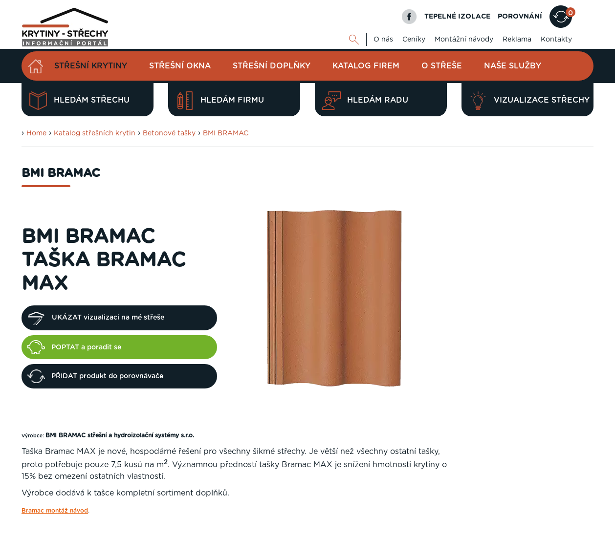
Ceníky (413, 39)
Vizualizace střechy (529, 100)
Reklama (517, 39)
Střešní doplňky (271, 66)
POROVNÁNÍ (520, 16)
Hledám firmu (220, 100)
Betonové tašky (169, 133)
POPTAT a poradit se (74, 347)
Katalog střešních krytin (94, 133)
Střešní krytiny (90, 66)
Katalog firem (365, 66)
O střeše (441, 66)
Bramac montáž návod (55, 511)
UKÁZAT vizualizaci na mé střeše (95, 318)
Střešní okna (180, 66)
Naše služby (512, 66)
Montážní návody (464, 39)
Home (36, 133)
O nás (383, 39)
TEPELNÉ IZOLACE (457, 16)
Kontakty (556, 39)
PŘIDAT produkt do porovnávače (95, 376)
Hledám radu (365, 100)
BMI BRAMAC (225, 133)
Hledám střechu (79, 100)
